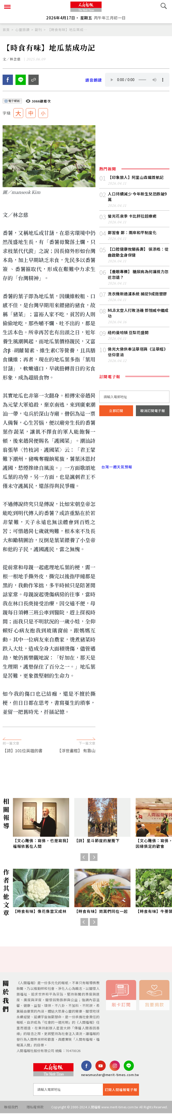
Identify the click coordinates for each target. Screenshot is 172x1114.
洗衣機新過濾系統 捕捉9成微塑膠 (137, 294)
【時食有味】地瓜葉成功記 (67, 29)
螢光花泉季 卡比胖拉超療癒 (132, 216)
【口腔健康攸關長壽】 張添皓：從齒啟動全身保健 (138, 252)
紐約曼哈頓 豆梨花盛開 (128, 333)
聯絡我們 (11, 1107)
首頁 (6, 29)
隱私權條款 (35, 1107)
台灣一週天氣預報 (115, 467)
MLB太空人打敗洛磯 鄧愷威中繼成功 (138, 313)
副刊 (38, 29)
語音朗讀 (93, 80)
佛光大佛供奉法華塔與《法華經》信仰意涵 (138, 352)
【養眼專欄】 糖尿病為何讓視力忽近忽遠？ (138, 274)
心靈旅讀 (22, 29)
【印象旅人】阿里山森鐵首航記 (135, 178)
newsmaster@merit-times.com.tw (110, 1075)
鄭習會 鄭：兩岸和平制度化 (132, 233)
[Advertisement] (86, 725)
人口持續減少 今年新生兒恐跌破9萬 (137, 197)
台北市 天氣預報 (134, 445)
